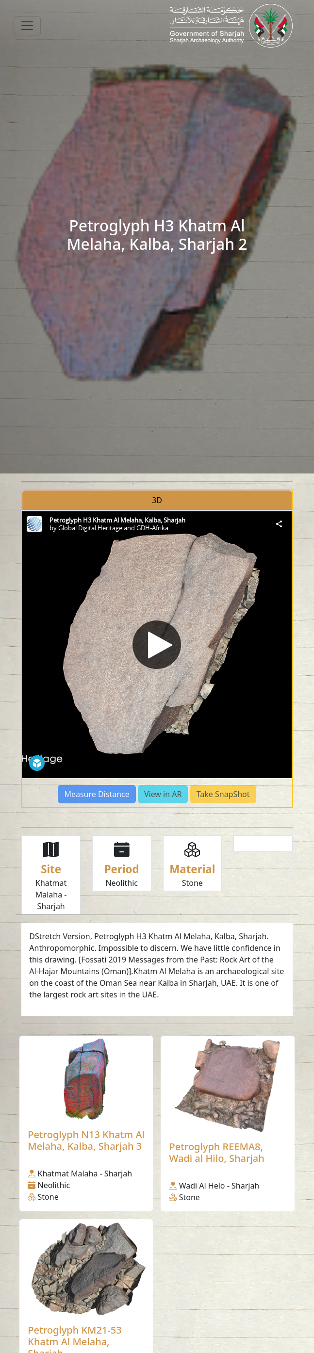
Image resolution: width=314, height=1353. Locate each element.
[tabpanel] (157, 659)
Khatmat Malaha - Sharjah (51, 895)
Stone (192, 883)
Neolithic (121, 883)
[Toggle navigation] (27, 25)
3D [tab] (157, 500)
